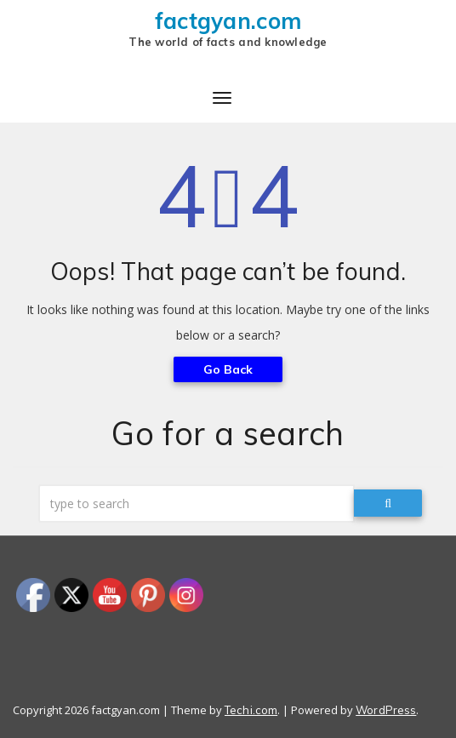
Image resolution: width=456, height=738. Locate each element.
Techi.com (251, 710)
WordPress (386, 710)
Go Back (228, 369)
